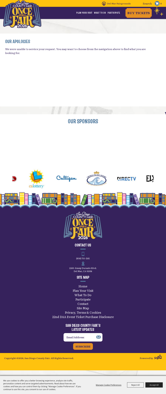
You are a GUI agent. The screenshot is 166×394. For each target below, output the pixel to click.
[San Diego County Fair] (23, 17)
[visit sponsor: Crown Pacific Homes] (101, 184)
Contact (82, 308)
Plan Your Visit (84, 12)
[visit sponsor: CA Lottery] (41, 184)
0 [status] (161, 3)
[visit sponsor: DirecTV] (131, 184)
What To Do (100, 12)
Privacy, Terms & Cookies (83, 317)
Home (82, 291)
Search (137, 3)
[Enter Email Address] (83, 342)
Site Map (83, 312)
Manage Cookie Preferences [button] (108, 385)
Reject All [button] (135, 385)
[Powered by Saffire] (158, 362)
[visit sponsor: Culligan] (71, 184)
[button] (4, 183)
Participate (114, 12)
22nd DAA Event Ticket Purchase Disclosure (83, 321)
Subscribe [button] (83, 351)
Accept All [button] (154, 385)
